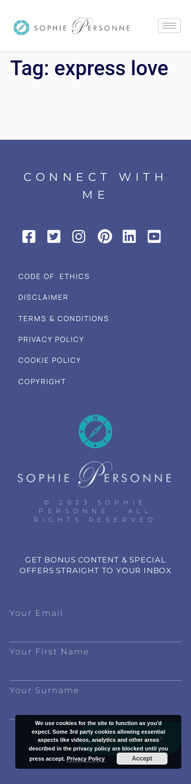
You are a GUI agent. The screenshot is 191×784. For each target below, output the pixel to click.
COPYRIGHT (42, 381)
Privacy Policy (86, 759)
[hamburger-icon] (169, 25)
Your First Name (49, 651)
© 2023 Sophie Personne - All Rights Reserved (95, 510)
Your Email (36, 613)
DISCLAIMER (43, 297)
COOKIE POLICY (49, 360)
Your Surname (44, 690)
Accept (142, 758)
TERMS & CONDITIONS (64, 318)
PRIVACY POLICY (51, 339)
